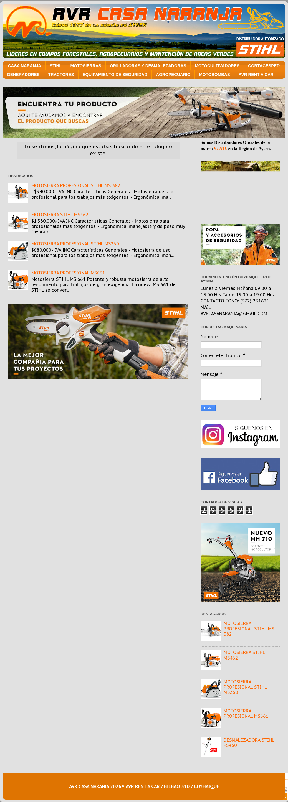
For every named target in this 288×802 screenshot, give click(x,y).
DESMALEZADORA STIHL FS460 (249, 742)
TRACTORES (61, 74)
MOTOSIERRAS (85, 65)
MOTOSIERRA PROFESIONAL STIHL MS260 (75, 243)
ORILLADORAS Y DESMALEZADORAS (148, 65)
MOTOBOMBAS (214, 74)
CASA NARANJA (24, 65)
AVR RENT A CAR (256, 74)
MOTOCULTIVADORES (217, 65)
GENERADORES (23, 74)
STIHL (56, 65)
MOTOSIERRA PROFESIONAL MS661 (68, 273)
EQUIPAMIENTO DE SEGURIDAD (115, 74)
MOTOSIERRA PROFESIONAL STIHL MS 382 (75, 185)
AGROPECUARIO (173, 74)
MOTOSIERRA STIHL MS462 (60, 214)
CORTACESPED (264, 65)
